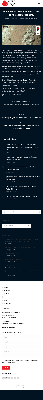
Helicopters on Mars (10, 265)
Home (6, 287)
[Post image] (3, 145)
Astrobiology (10, 104)
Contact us (7, 303)
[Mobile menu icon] (39, 3)
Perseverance (26, 104)
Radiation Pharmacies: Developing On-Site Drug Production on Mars (21, 168)
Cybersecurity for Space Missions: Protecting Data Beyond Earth (22, 178)
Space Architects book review (13, 259)
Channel (6, 297)
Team (7, 293)
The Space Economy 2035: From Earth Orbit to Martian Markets (21, 188)
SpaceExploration (35, 104)
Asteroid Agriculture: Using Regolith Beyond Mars (22, 196)
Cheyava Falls (18, 104)
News (5, 27)
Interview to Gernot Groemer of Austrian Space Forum (20, 247)
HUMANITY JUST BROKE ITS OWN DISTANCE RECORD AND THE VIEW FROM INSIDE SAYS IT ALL (21, 147)
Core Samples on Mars (11, 253)
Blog (5, 300)
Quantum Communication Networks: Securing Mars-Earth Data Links (21, 158)
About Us (6, 290)
